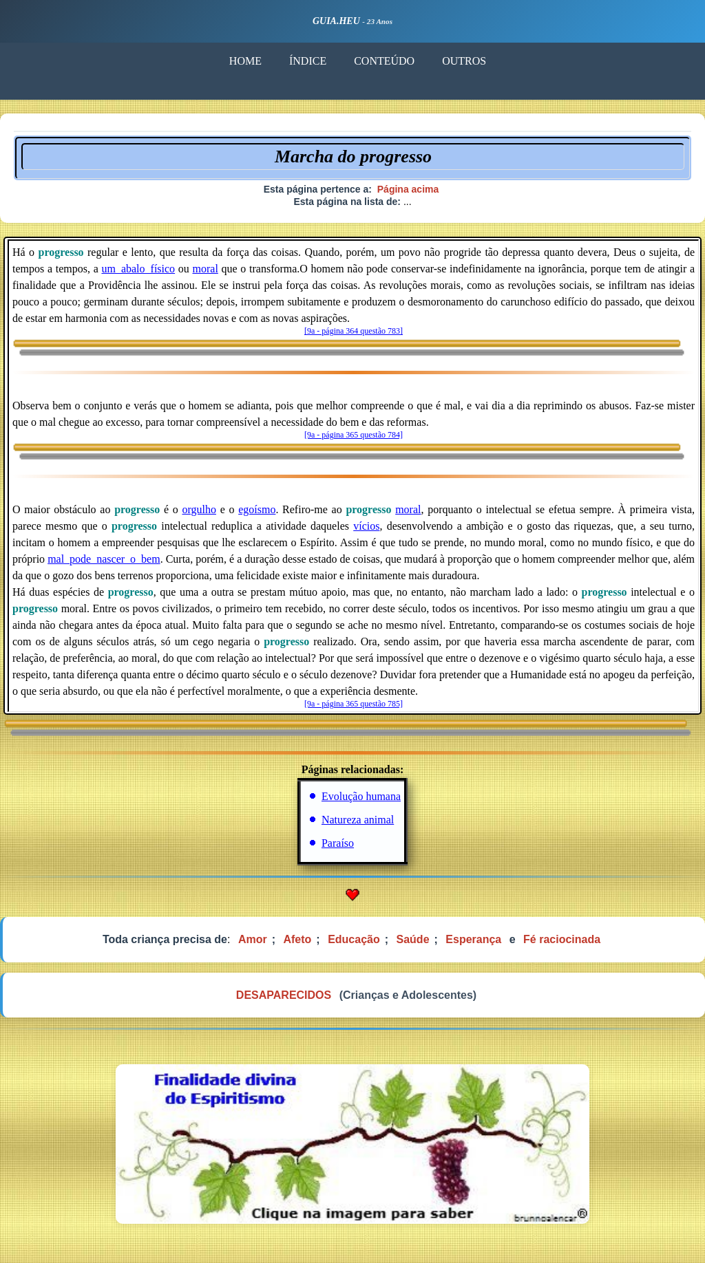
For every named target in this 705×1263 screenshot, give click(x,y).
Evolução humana (361, 796)
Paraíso (338, 843)
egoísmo (256, 509)
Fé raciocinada (561, 939)
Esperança (473, 939)
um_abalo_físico (138, 268)
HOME (245, 61)
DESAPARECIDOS (283, 995)
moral (205, 268)
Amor (252, 939)
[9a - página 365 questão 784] (353, 435)
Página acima (408, 189)
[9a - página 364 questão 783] (353, 331)
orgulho (198, 509)
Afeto (297, 939)
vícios (366, 526)
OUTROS (463, 61)
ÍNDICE (307, 61)
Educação (354, 939)
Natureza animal (358, 819)
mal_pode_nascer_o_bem (104, 559)
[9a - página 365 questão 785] (353, 704)
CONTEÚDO (383, 61)
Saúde (413, 939)
